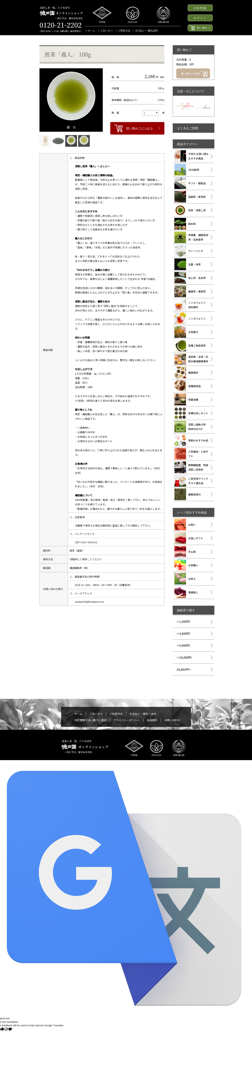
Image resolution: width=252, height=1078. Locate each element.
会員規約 (152, 720)
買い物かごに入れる (139, 128)
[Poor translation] (8, 1029)
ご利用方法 (124, 30)
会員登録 (200, 8)
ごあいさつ (106, 30)
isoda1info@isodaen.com (89, 601)
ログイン (200, 18)
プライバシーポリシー (126, 720)
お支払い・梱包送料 (146, 30)
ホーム (91, 30)
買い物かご (200, 28)
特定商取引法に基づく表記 (90, 720)
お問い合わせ (172, 720)
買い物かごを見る (194, 74)
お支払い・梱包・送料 (143, 714)
